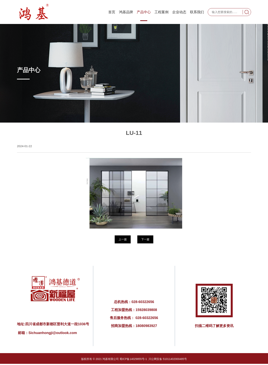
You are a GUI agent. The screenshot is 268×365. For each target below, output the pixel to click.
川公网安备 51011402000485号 (167, 359)
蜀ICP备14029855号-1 (133, 359)
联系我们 (197, 12)
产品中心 (144, 12)
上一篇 (122, 239)
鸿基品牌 (126, 12)
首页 (111, 12)
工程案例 (161, 12)
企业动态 (179, 12)
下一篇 (145, 239)
